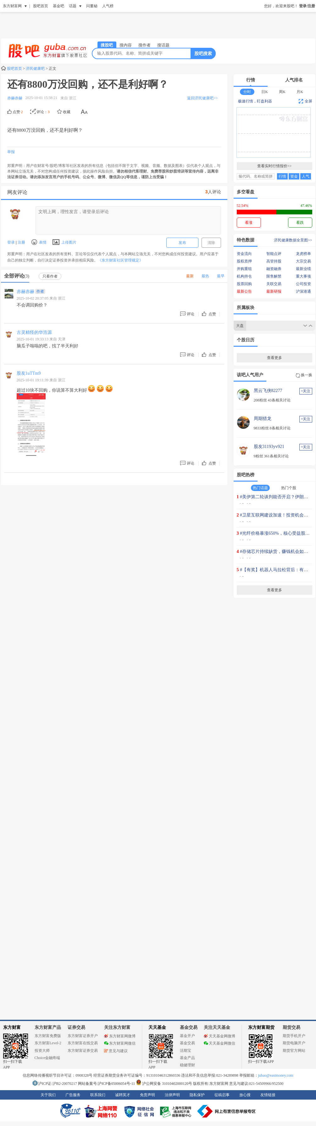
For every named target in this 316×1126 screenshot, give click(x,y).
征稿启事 (222, 1095)
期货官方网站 (294, 1050)
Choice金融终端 (47, 1058)
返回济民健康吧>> (202, 98)
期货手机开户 (294, 1036)
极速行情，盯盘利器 (255, 101)
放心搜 (245, 1095)
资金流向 (244, 253)
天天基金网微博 (219, 1036)
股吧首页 (40, 6)
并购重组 (244, 269)
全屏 (305, 101)
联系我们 (97, 1095)
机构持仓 (244, 276)
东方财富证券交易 (83, 1050)
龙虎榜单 (303, 253)
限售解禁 (273, 276)
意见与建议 (116, 1051)
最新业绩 (303, 269)
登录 (11, 242)
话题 (72, 6)
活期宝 (185, 1050)
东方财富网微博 (120, 1036)
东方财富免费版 (48, 1036)
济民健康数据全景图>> (293, 240)
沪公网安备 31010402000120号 (164, 1083)
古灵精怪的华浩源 (34, 332)
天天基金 (157, 1027)
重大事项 (303, 276)
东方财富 (12, 1027)
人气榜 (108, 6)
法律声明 (172, 1095)
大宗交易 (303, 261)
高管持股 (273, 261)
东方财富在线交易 (83, 1043)
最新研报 (273, 291)
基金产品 (187, 1058)
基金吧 (58, 6)
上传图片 (64, 242)
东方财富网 (12, 6)
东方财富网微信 (120, 1043)
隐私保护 (197, 1095)
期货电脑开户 (294, 1043)
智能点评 (273, 253)
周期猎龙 (262, 418)
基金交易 (187, 1043)
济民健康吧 (35, 68)
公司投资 (303, 284)
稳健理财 (187, 1065)
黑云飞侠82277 (268, 390)
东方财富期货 (261, 1027)
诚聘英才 (122, 1095)
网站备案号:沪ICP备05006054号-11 (107, 1083)
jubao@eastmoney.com (275, 1075)
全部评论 (16, 276)
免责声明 (147, 1095)
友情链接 (267, 1095)
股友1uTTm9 (29, 373)
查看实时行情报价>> (274, 166)
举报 (11, 152)
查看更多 (274, 358)
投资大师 (42, 1050)
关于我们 (48, 1095)
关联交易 (273, 284)
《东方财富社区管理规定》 (120, 260)
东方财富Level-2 (48, 1043)
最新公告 (244, 291)
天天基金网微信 (219, 1043)
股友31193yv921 (269, 446)
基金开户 (187, 1036)
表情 (39, 242)
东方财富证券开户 (83, 1036)
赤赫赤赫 (25, 291)
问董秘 (91, 6)
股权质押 (244, 261)
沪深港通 (303, 291)
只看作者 (50, 276)
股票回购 (244, 284)
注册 (21, 242)
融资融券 (273, 269)
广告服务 (72, 1095)
